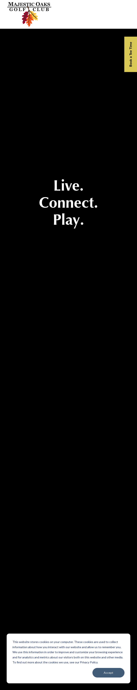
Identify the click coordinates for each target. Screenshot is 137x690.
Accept (108, 672)
